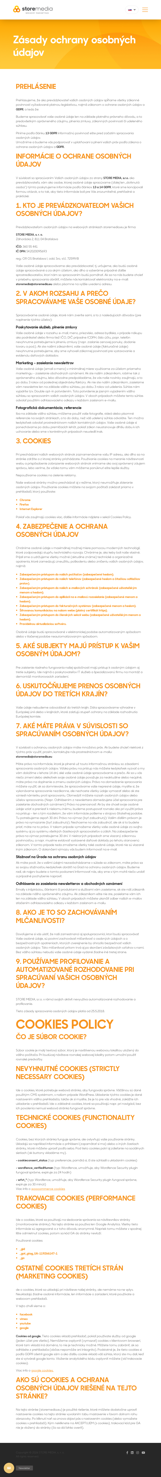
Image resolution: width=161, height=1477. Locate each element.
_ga (22, 1258)
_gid (22, 1249)
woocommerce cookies (48, 1189)
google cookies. (42, 1370)
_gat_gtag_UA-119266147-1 (38, 1253)
